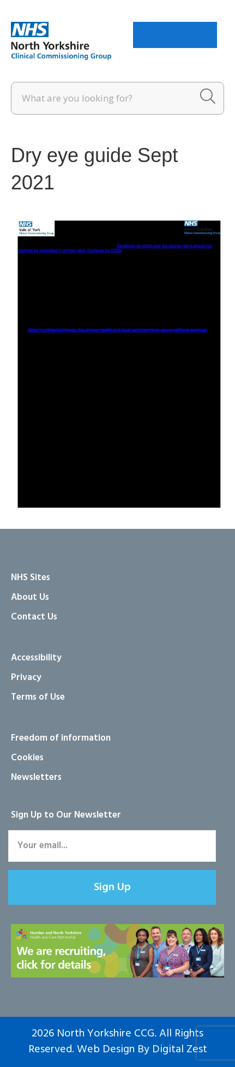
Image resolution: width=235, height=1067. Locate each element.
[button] (112, 887)
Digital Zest (179, 1049)
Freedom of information (61, 738)
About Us (30, 597)
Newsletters (36, 777)
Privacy (26, 677)
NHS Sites (30, 577)
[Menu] (175, 35)
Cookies (27, 757)
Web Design (106, 1049)
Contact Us (34, 617)
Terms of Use (38, 697)
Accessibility (36, 658)
